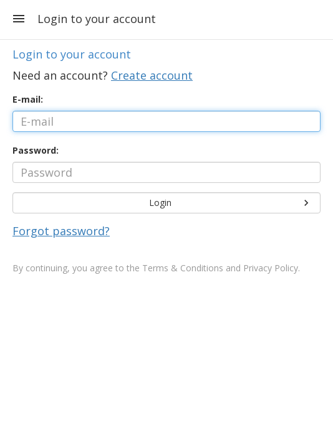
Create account (152, 75)
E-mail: (27, 99)
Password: (35, 150)
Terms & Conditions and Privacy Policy (220, 268)
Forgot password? (61, 230)
